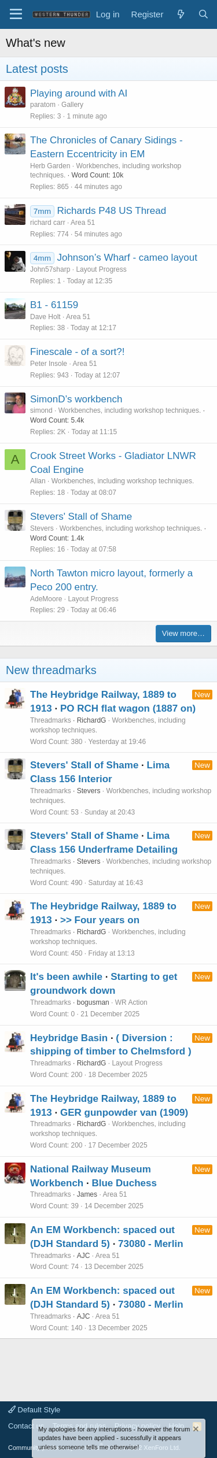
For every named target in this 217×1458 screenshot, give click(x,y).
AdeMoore (46, 599)
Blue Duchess (123, 1183)
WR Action (131, 1002)
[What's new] (180, 14)
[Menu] (16, 14)
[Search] (203, 14)
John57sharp (50, 269)
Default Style (34, 1409)
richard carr (47, 223)
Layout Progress (101, 269)
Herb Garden (50, 166)
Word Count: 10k (97, 175)
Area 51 (83, 223)
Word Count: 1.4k (57, 538)
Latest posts (37, 68)
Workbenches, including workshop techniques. (129, 410)
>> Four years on (99, 920)
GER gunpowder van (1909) (124, 1112)
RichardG (91, 720)
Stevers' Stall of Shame (81, 516)
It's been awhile (66, 976)
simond (41, 410)
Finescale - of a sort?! (77, 351)
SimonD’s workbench (76, 399)
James (87, 1194)
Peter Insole (48, 364)
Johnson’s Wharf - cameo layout (127, 257)
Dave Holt (45, 317)
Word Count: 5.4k (57, 420)
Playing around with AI (78, 93)
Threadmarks (50, 720)
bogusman (93, 1002)
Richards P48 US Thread (111, 210)
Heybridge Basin (69, 1038)
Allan (38, 481)
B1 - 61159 (54, 304)
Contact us (26, 1426)
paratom (43, 105)
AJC (83, 1256)
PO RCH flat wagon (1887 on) (128, 708)
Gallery (72, 105)
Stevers (42, 528)
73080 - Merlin (150, 1243)
